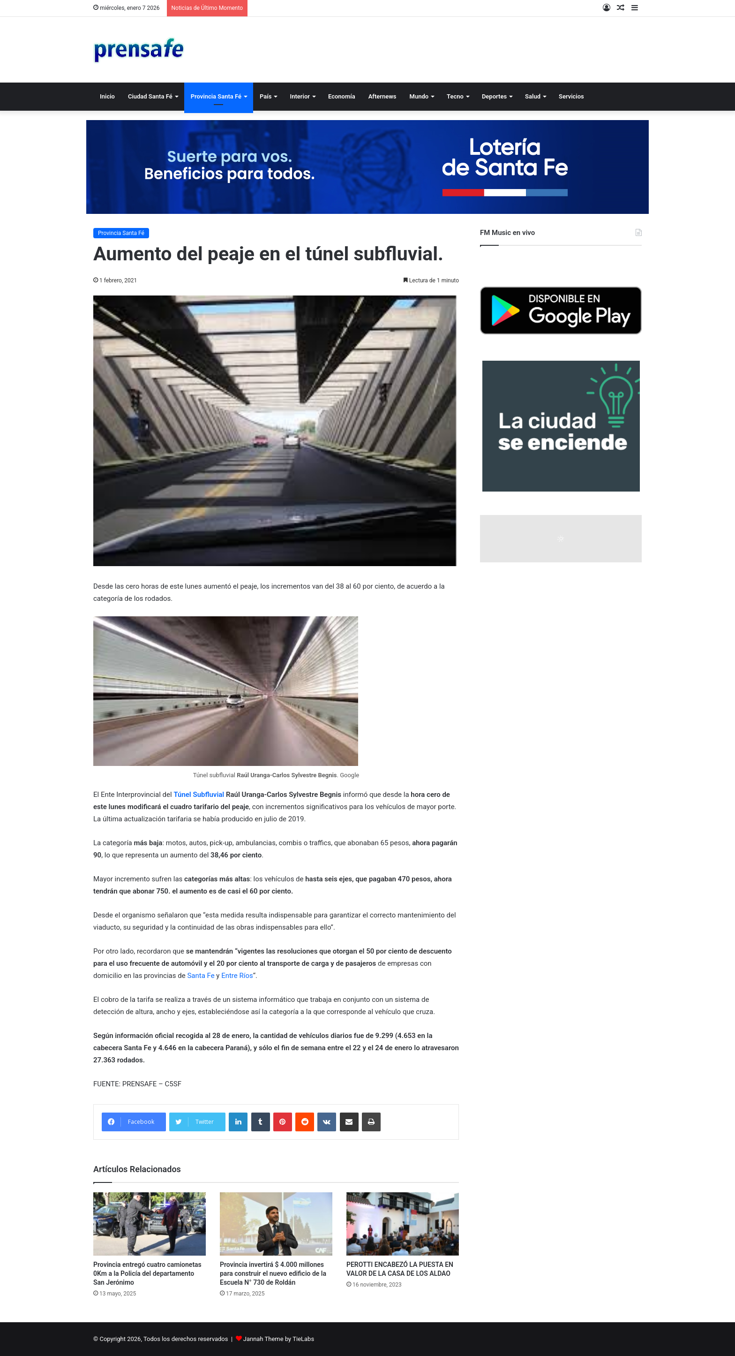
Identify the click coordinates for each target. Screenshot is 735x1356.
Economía (341, 96)
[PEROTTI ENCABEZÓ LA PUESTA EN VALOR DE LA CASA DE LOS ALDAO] (402, 1223)
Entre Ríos (237, 975)
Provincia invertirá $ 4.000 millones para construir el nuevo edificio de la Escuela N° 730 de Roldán (273, 1273)
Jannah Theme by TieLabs (278, 1338)
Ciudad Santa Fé (150, 96)
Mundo (419, 96)
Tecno (455, 96)
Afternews (382, 96)
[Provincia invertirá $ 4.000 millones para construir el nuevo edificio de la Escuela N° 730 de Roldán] (276, 1223)
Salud (532, 96)
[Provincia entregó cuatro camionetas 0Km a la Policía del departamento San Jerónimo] (149, 1223)
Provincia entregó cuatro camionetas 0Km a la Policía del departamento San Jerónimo (147, 1273)
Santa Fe (200, 975)
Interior (299, 96)
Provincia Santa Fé (216, 96)
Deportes (494, 96)
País (265, 96)
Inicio (107, 96)
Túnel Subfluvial (198, 794)
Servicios (571, 96)
